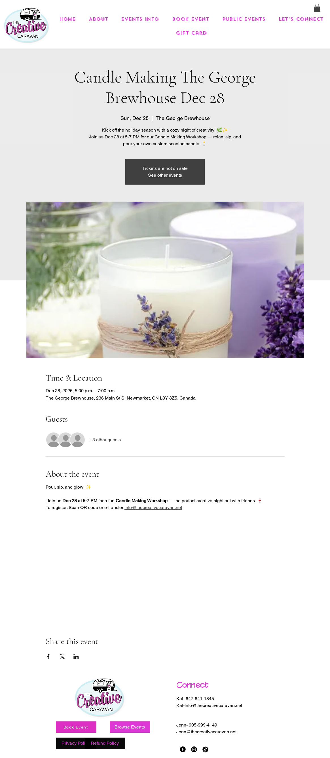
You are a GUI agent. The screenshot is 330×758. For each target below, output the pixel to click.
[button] (317, 8)
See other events (165, 175)
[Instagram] (194, 749)
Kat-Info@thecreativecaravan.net (209, 705)
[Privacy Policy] (76, 743)
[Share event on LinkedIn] (76, 656)
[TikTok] (205, 749)
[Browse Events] (130, 727)
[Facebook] (182, 749)
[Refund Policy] (105, 743)
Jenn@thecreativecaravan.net (206, 731)
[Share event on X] (62, 656)
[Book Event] (76, 727)
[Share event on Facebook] (48, 656)
